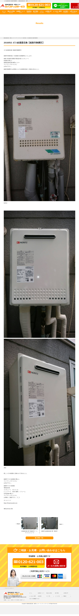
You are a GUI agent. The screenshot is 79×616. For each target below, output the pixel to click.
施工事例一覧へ (39, 539)
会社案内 (65, 12)
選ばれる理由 (11, 12)
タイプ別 (48, 597)
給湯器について (21, 12)
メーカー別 (57, 597)
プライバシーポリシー (9, 590)
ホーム (4, 12)
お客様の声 (48, 12)
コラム (42, 12)
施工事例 (35, 12)
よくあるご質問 (57, 12)
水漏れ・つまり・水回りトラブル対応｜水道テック (14, 601)
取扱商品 (29, 12)
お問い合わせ (73, 12)
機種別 (65, 597)
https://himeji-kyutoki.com (10, 503)
